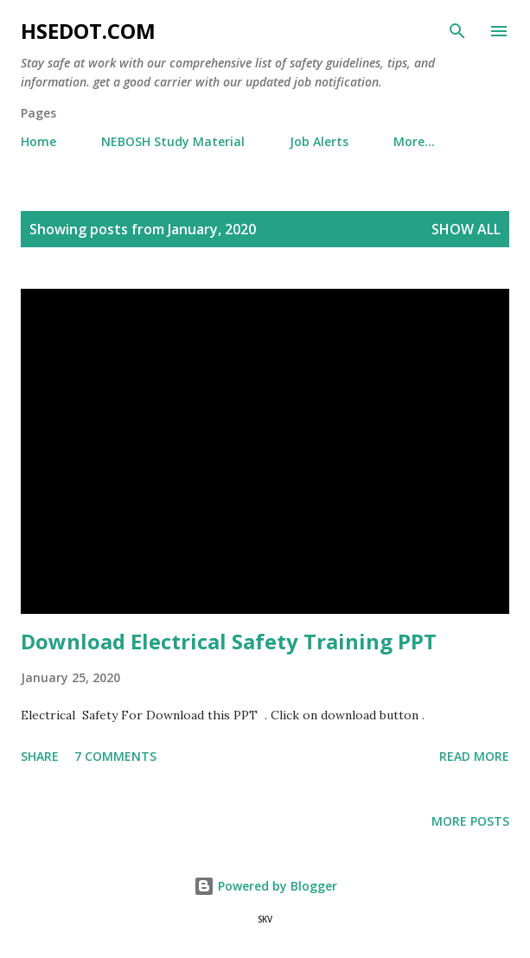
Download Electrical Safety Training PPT (229, 641)
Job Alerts (319, 141)
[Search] (457, 31)
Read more (474, 756)
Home (38, 141)
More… (414, 141)
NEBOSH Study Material (173, 141)
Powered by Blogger (265, 886)
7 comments (115, 756)
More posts (470, 821)
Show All (466, 229)
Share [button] (40, 756)
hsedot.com (88, 30)
